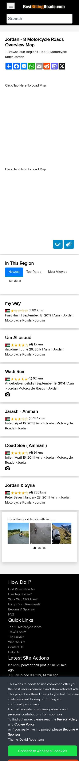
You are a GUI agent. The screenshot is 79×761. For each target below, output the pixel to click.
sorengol (14, 685)
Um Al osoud (18, 337)
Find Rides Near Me (21, 589)
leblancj (13, 665)
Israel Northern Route (49, 685)
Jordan (40, 320)
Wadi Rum (15, 371)
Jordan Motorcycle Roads (26, 388)
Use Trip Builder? (20, 594)
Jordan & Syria (20, 485)
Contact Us (15, 647)
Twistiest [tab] (14, 281)
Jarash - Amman (21, 411)
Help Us (13, 652)
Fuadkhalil (12, 315)
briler (9, 423)
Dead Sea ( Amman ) (26, 445)
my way (13, 303)
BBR (33, 675)
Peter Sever (13, 497)
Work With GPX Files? (22, 599)
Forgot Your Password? (24, 604)
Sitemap (47, 745)
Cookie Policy (12, 750)
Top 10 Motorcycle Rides (25, 627)
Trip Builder (16, 637)
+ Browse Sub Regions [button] (22, 51)
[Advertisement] (39, 127)
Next (65, 533)
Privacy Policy (64, 745)
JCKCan (14, 675)
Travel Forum (17, 632)
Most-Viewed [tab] (57, 271)
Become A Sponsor (21, 609)
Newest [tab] (14, 271)
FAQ (11, 614)
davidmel (12, 349)
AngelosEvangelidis (19, 383)
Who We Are (16, 642)
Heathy (13, 680)
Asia (57, 315)
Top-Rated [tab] (33, 271)
